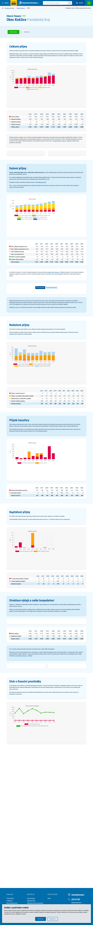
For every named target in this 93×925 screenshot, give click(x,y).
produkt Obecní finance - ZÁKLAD (23, 762)
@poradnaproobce (77, 895)
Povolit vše (40, 919)
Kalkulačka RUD (31, 900)
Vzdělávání (9, 900)
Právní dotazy (10, 898)
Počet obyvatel (40, 320)
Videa (49, 898)
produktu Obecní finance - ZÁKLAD (62, 141)
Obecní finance (21, 8)
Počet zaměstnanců (51, 320)
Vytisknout (26, 32)
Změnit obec (13, 32)
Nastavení (52, 919)
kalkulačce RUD (42, 215)
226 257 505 (75, 899)
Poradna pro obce (8, 8)
